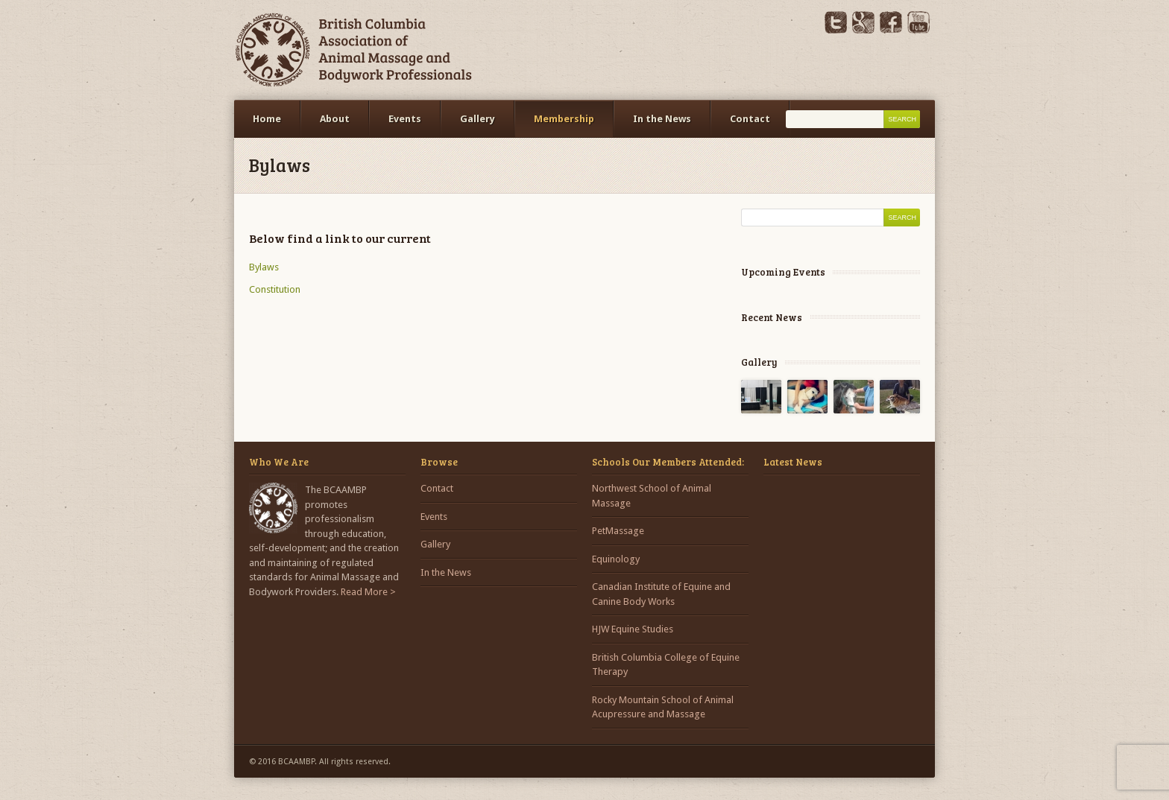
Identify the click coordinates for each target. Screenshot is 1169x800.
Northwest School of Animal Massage (651, 496)
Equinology (616, 559)
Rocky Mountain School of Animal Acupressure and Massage (663, 707)
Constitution (274, 289)
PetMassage (618, 530)
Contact (750, 118)
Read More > (368, 591)
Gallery (477, 118)
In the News (662, 118)
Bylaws (264, 267)
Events (404, 118)
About (335, 118)
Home (267, 118)
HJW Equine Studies (632, 629)
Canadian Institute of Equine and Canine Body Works (661, 594)
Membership (564, 118)
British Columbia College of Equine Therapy (666, 665)
